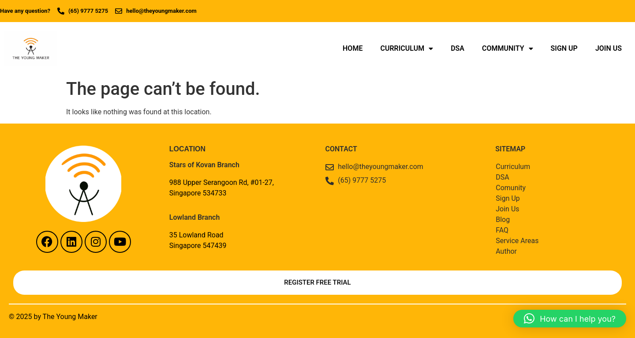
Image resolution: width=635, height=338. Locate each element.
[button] (569, 318)
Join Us (608, 48)
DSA (457, 48)
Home (352, 48)
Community (507, 48)
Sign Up (564, 48)
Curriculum (406, 48)
